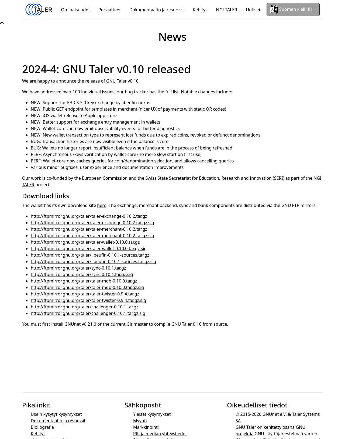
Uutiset (253, 10)
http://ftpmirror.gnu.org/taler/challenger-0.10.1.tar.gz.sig (88, 313)
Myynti (140, 421)
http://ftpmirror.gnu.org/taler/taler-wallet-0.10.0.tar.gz (85, 242)
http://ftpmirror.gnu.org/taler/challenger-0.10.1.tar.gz (84, 307)
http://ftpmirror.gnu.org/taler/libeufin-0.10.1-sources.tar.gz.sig (93, 261)
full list (172, 92)
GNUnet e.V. (275, 414)
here (101, 205)
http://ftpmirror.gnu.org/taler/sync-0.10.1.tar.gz (78, 268)
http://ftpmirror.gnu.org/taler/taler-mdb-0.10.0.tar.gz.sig (87, 287)
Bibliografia (42, 427)
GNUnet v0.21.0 (80, 324)
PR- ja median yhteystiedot (160, 434)
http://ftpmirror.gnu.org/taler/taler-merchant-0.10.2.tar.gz (89, 229)
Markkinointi (146, 427)
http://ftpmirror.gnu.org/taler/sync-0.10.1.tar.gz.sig (82, 274)
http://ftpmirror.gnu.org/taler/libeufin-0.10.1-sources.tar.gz (90, 255)
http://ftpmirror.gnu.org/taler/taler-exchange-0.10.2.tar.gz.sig (92, 223)
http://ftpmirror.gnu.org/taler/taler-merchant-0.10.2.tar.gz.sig (92, 236)
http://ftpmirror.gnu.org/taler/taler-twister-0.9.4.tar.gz (85, 294)
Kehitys (200, 10)
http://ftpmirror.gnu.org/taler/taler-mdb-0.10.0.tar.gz (84, 281)
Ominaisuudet (75, 10)
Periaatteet (109, 10)
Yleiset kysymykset (152, 414)
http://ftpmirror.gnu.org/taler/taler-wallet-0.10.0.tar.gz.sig (89, 248)
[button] (2, 23)
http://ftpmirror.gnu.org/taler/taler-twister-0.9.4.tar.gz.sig (88, 300)
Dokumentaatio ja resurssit (156, 10)
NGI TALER (226, 10)
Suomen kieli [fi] (291, 9)
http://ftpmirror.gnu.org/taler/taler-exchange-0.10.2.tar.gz (89, 216)
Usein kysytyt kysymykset (56, 414)
